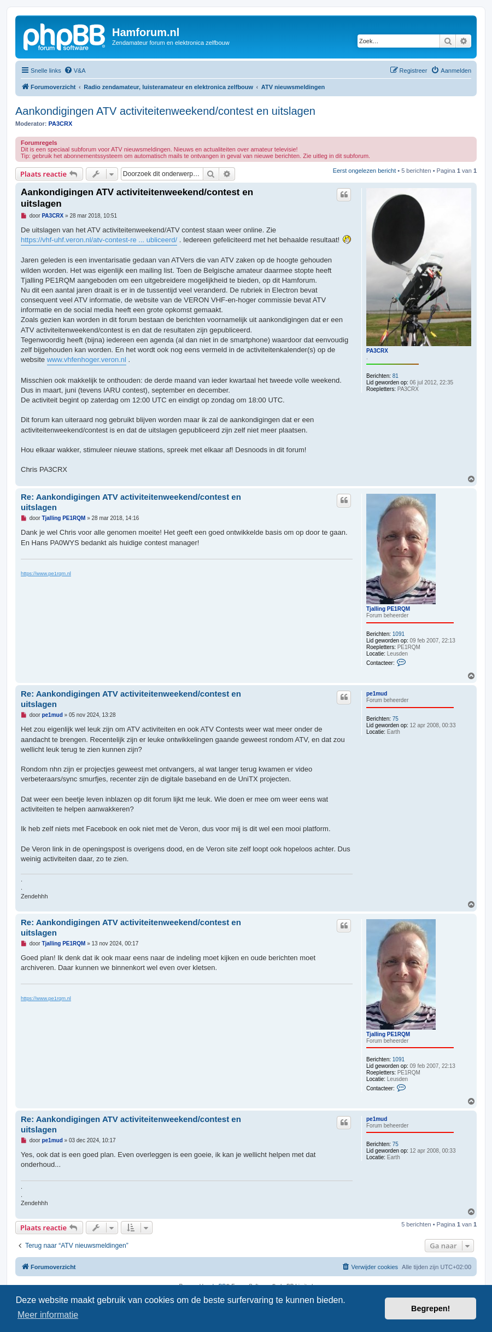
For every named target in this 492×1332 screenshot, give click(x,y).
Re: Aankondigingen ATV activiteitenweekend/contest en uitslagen (131, 502)
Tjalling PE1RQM (388, 609)
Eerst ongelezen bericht (364, 170)
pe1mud (376, 694)
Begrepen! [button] (430, 1308)
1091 (399, 634)
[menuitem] (75, 70)
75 (396, 719)
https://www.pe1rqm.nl (46, 573)
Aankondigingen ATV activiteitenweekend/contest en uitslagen (165, 111)
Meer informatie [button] (47, 1314)
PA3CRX (61, 123)
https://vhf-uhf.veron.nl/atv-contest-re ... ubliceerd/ (99, 240)
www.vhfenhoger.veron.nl (86, 359)
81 (396, 376)
